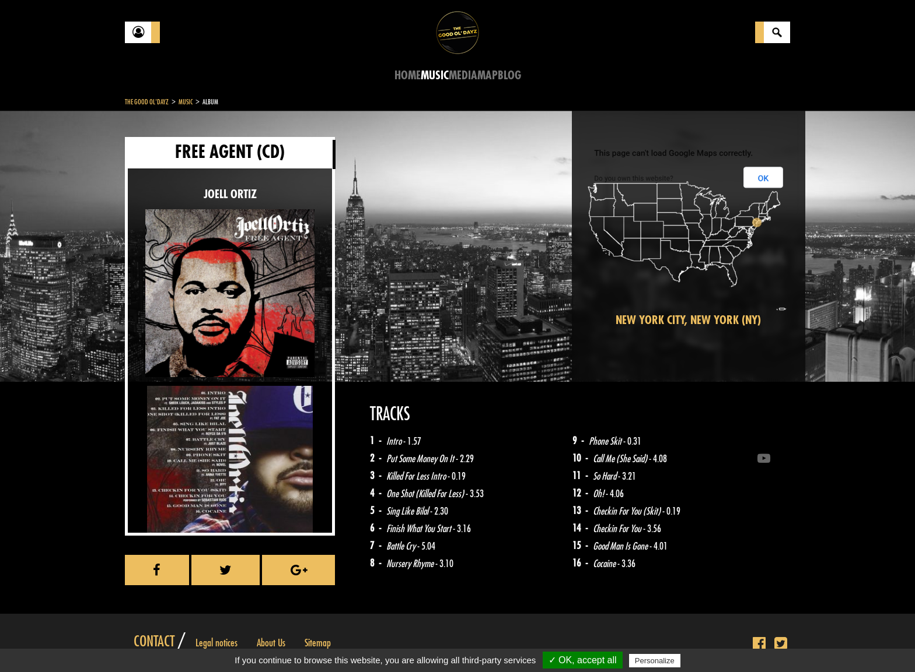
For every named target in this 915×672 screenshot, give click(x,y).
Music (435, 75)
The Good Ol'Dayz (147, 101)
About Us (271, 643)
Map (487, 75)
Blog (509, 75)
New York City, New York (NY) (688, 320)
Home (407, 75)
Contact (154, 641)
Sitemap (318, 643)
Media (463, 75)
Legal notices (216, 643)
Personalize (655, 660)
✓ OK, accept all (583, 660)
